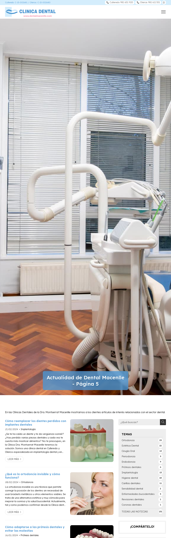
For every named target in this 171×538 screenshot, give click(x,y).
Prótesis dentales (30, 535)
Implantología (28, 429)
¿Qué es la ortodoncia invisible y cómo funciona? (32, 475)
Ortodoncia (27, 482)
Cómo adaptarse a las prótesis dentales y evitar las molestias (34, 528)
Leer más (13, 459)
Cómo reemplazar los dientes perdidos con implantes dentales (35, 422)
